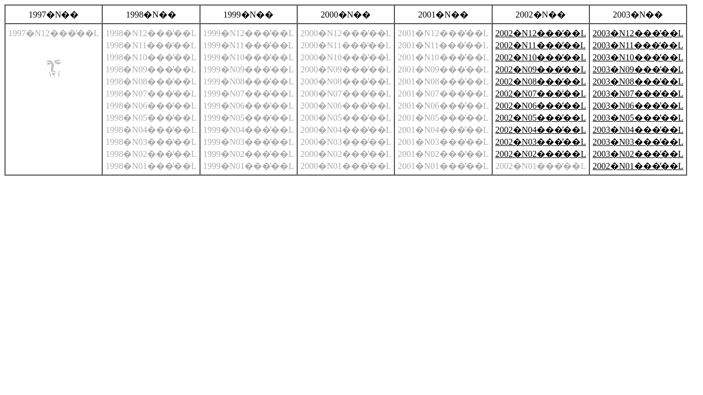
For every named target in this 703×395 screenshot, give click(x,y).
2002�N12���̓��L (540, 33)
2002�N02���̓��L (540, 154)
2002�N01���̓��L (638, 166)
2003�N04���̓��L (638, 129)
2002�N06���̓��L (540, 105)
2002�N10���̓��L (540, 57)
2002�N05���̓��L (540, 117)
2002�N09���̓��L (540, 69)
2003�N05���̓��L (638, 117)
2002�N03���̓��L (540, 141)
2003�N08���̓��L (638, 81)
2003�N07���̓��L (638, 93)
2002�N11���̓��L (540, 45)
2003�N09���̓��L (638, 69)
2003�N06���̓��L (638, 105)
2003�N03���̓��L (638, 141)
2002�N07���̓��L (540, 93)
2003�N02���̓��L (638, 154)
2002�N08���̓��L (540, 81)
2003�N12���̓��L (638, 33)
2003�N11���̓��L (638, 45)
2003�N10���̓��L (638, 57)
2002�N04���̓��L (540, 129)
